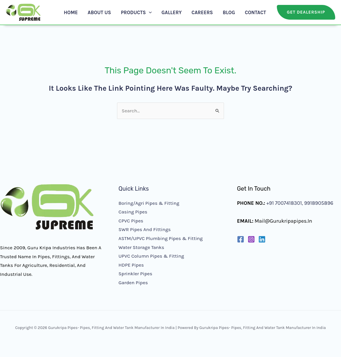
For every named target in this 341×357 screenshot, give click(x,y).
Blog (229, 12)
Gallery (172, 12)
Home (71, 12)
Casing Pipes (132, 212)
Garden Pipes (133, 282)
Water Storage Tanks (141, 247)
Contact (255, 12)
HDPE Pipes (131, 265)
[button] (149, 12)
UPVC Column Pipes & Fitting (151, 256)
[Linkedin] (262, 239)
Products (136, 12)
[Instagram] (251, 239)
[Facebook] (240, 239)
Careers (202, 12)
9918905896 (318, 203)
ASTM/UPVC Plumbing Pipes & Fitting (160, 238)
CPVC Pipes (130, 221)
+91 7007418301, (284, 203)
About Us (99, 12)
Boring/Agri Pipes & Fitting (148, 203)
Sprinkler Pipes (135, 273)
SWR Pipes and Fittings (144, 229)
